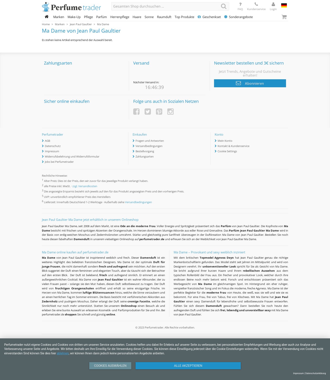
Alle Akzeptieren (188, 366)
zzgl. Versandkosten (84, 186)
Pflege (88, 17)
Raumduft (164, 17)
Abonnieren (250, 83)
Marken (58, 17)
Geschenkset (209, 17)
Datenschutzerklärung (315, 373)
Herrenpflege (119, 17)
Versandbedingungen (149, 146)
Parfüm (101, 17)
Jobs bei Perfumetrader (59, 162)
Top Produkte (184, 17)
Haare (137, 17)
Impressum (52, 151)
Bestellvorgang (145, 151)
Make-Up (74, 17)
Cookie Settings (227, 151)
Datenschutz (53, 146)
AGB (47, 141)
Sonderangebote (238, 17)
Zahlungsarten (145, 156)
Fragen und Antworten (150, 141)
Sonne (149, 17)
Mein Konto (225, 141)
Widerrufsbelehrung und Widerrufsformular (72, 156)
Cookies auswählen (110, 366)
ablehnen (63, 353)
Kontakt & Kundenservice (233, 146)
